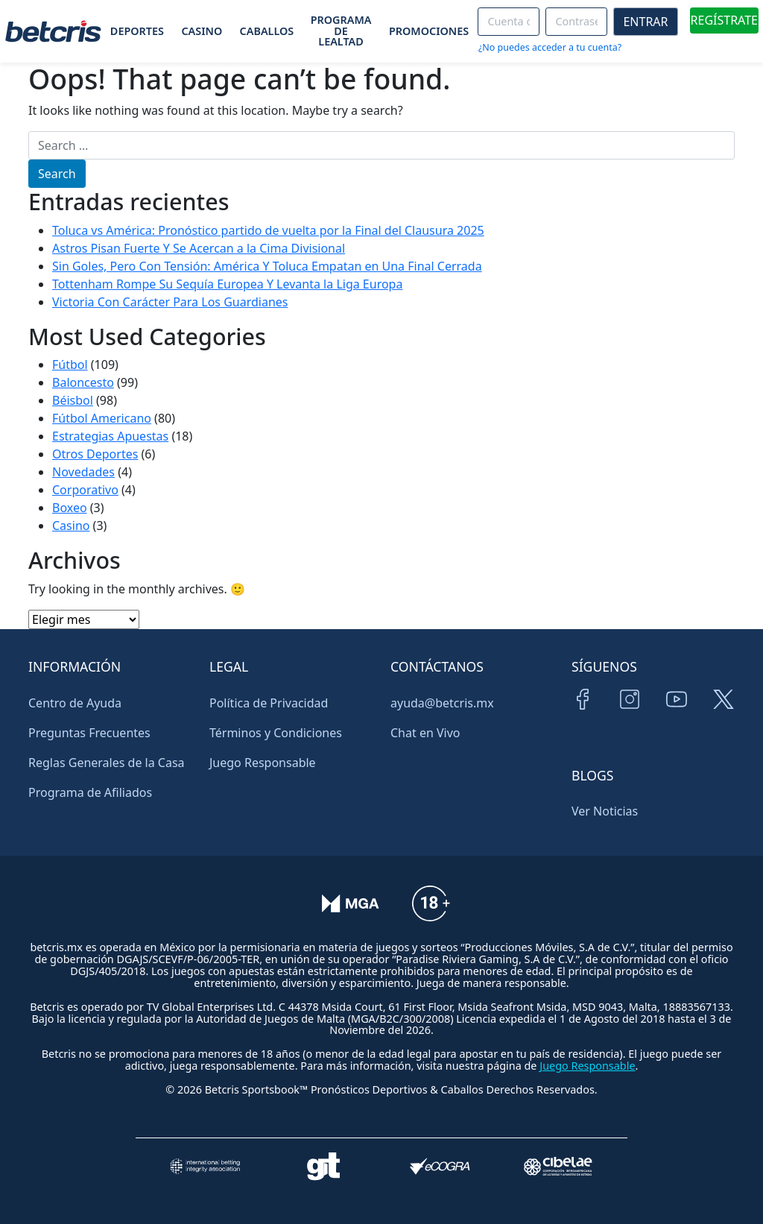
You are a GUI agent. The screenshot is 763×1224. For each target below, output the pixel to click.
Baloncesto (83, 382)
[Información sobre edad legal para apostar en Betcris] (430, 913)
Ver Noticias (605, 811)
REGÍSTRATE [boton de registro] (724, 20)
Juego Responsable (262, 762)
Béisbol (72, 400)
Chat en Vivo (425, 733)
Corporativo (85, 490)
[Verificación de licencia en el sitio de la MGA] (350, 913)
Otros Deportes (95, 454)
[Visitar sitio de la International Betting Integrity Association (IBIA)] (205, 1166)
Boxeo (69, 507)
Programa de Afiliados (90, 792)
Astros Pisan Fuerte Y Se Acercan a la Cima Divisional (198, 248)
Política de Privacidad (268, 703)
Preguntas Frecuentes (89, 733)
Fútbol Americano (101, 418)
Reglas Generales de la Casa (106, 762)
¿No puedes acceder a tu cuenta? (549, 47)
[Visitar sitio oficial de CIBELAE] (558, 1166)
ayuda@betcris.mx (442, 703)
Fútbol (70, 364)
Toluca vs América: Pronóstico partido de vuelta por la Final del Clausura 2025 (268, 230)
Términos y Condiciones (275, 733)
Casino (70, 525)
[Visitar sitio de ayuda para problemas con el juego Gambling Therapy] (323, 1166)
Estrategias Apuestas (110, 436)
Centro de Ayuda (74, 703)
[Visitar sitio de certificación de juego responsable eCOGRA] (440, 1166)
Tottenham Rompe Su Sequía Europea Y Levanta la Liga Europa (227, 284)
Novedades (83, 472)
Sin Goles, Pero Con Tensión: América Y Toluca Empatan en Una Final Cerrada (267, 266)
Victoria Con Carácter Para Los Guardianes (170, 302)
